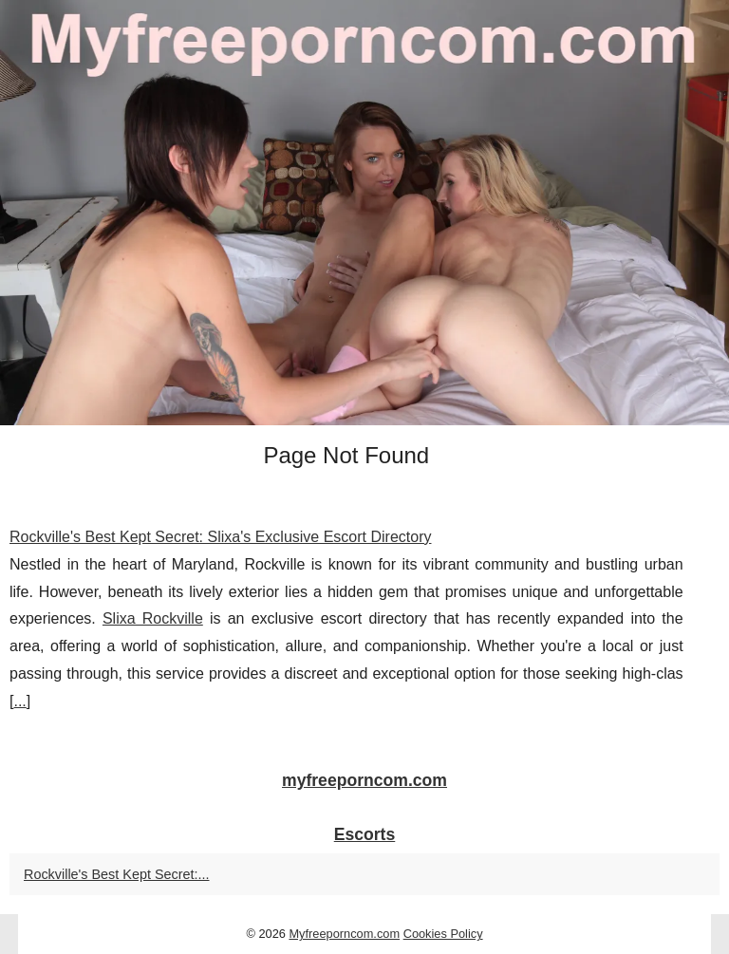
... (19, 701)
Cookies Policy (443, 933)
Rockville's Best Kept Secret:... (117, 874)
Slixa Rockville (153, 618)
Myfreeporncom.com (344, 933)
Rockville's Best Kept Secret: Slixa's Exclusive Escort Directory (220, 537)
